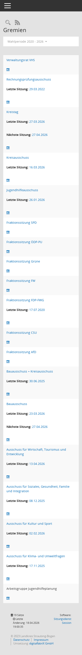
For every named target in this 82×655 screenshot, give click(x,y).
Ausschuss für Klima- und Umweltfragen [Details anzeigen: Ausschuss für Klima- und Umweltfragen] (35, 556)
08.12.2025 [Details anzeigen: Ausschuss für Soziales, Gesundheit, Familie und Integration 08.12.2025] (37, 501)
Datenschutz (21, 640)
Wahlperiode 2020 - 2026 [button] (27, 41)
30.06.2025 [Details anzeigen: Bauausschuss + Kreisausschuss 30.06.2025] (37, 381)
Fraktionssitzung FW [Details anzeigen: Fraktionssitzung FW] (20, 281)
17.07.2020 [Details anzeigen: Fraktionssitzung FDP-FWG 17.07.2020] (37, 310)
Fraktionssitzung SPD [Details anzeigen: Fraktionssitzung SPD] (21, 222)
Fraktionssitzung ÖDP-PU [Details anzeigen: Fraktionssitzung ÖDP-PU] (24, 242)
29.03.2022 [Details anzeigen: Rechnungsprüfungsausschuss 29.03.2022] (37, 89)
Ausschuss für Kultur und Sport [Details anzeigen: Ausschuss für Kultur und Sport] (29, 524)
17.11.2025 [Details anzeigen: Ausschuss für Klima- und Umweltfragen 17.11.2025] (37, 566)
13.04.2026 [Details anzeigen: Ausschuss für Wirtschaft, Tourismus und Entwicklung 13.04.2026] (37, 464)
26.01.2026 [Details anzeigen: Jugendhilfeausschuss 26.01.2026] (37, 200)
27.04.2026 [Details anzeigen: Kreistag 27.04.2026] (40, 135)
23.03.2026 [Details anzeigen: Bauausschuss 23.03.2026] (37, 413)
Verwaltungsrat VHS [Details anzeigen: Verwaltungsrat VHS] (20, 60)
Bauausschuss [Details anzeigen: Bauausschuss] (16, 404)
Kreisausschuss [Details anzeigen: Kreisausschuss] (17, 157)
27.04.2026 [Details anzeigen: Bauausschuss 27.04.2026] (40, 427)
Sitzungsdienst (62, 621)
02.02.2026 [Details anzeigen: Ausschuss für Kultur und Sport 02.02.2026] (37, 533)
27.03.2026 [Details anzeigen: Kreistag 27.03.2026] (37, 122)
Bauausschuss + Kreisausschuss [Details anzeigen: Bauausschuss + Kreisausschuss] (29, 371)
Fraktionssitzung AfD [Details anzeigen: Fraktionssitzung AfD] (21, 352)
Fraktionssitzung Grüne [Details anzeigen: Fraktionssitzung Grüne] (23, 261)
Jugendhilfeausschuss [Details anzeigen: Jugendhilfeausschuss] (22, 190)
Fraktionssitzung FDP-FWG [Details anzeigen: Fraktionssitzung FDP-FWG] (25, 300)
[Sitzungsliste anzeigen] (7, 70)
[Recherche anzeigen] (8, 22)
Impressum (40, 640)
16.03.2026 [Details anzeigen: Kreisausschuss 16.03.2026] (37, 167)
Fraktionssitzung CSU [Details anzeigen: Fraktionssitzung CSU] (21, 333)
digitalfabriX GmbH (41, 643)
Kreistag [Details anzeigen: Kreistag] (12, 112)
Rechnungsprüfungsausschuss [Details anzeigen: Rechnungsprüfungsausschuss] (28, 79)
